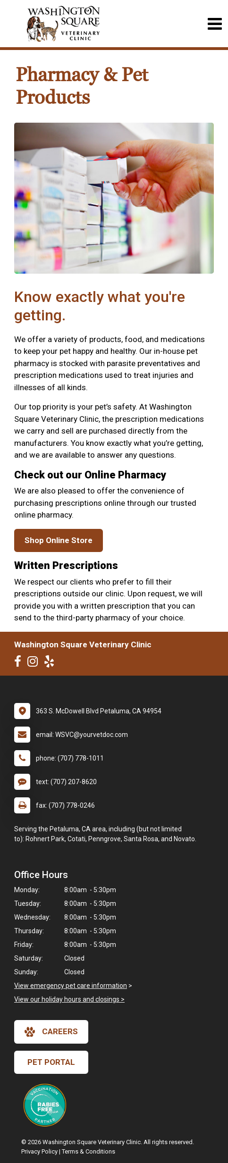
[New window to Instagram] (34, 663)
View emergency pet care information (70, 985)
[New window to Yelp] (51, 663)
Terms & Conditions (88, 1151)
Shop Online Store (59, 540)
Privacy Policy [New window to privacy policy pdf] (39, 1151)
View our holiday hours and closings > (69, 999)
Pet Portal (51, 1062)
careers (51, 1032)
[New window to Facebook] (20, 663)
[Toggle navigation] (214, 24)
